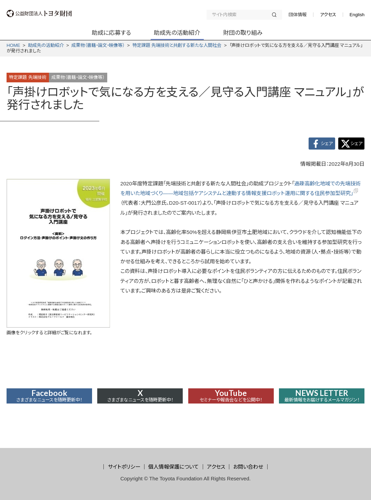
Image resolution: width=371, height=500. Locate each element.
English (357, 14)
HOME (13, 45)
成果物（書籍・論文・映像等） (97, 45)
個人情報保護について (173, 467)
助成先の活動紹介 (46, 45)
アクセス (328, 14)
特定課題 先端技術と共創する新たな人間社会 (177, 45)
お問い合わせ (248, 467)
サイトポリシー (124, 467)
